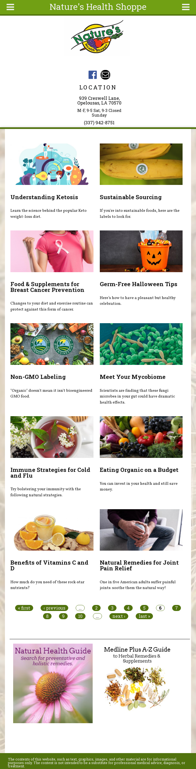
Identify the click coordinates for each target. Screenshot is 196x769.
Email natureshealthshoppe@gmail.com (105, 75)
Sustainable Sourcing (131, 197)
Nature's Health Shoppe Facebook (92, 75)
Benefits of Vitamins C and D (49, 565)
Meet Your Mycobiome (133, 377)
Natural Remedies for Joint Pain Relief (139, 565)
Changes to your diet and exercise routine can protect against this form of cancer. (51, 306)
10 (80, 616)
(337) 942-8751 (99, 122)
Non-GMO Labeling (38, 377)
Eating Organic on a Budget (139, 470)
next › (118, 616)
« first (24, 608)
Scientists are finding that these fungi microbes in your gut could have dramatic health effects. (137, 396)
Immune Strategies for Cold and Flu (50, 472)
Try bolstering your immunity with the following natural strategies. (45, 492)
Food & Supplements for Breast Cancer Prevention (47, 287)
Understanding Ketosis (44, 197)
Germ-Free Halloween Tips (138, 284)
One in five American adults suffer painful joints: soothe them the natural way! (138, 585)
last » (144, 616)
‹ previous (54, 608)
